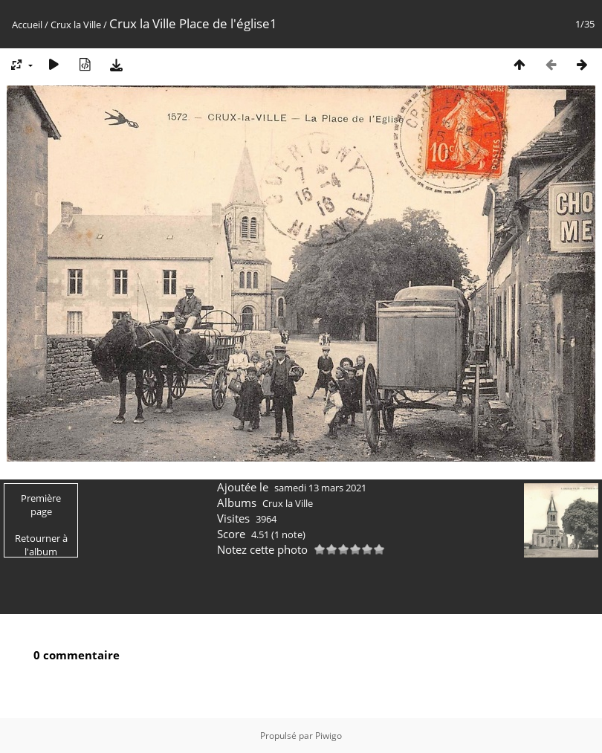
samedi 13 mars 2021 (320, 487)
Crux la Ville (76, 24)
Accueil (27, 24)
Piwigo (328, 735)
